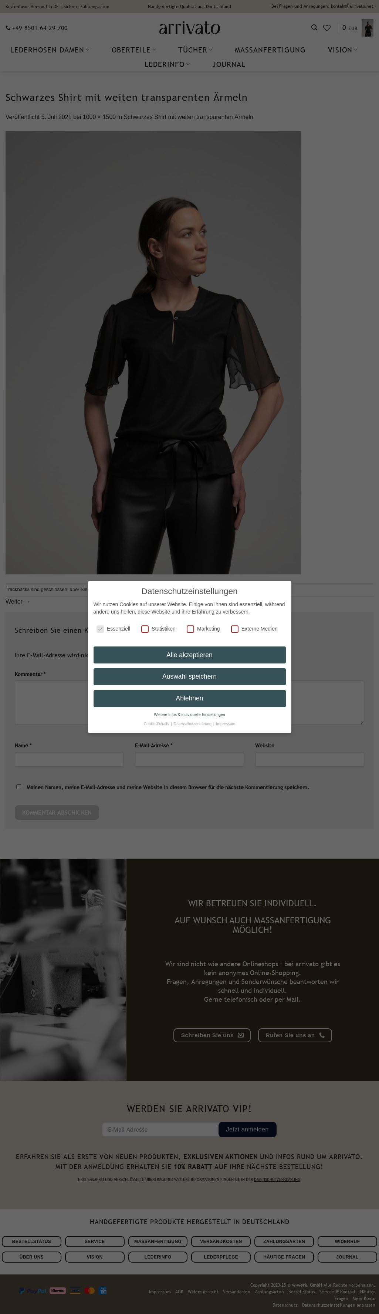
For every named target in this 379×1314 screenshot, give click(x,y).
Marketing (203, 624)
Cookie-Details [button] (157, 719)
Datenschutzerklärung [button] (193, 719)
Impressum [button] (225, 719)
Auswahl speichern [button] (189, 672)
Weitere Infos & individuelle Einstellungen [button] (189, 710)
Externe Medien (254, 624)
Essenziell (113, 624)
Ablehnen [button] (189, 694)
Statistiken (158, 624)
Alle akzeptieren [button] (189, 650)
